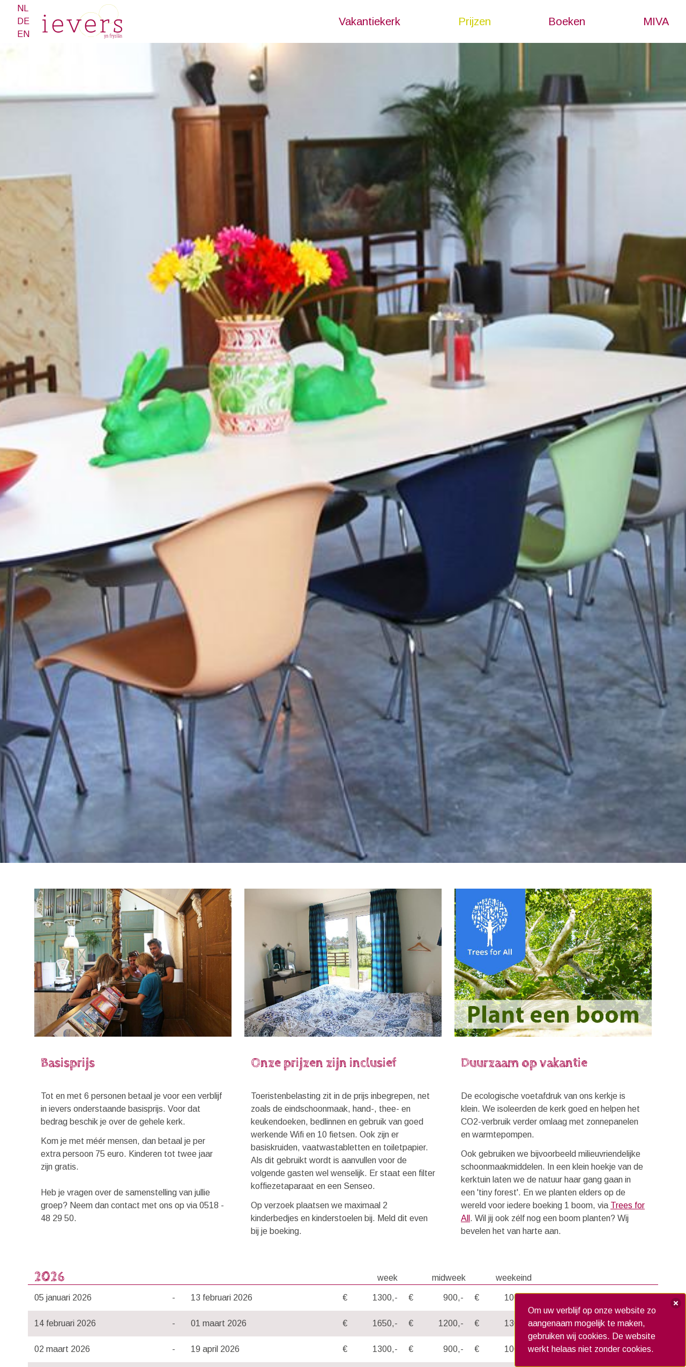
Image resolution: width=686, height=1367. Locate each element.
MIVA (656, 21)
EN (23, 34)
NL (22, 8)
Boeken (566, 21)
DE (23, 21)
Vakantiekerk (369, 21)
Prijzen (474, 21)
